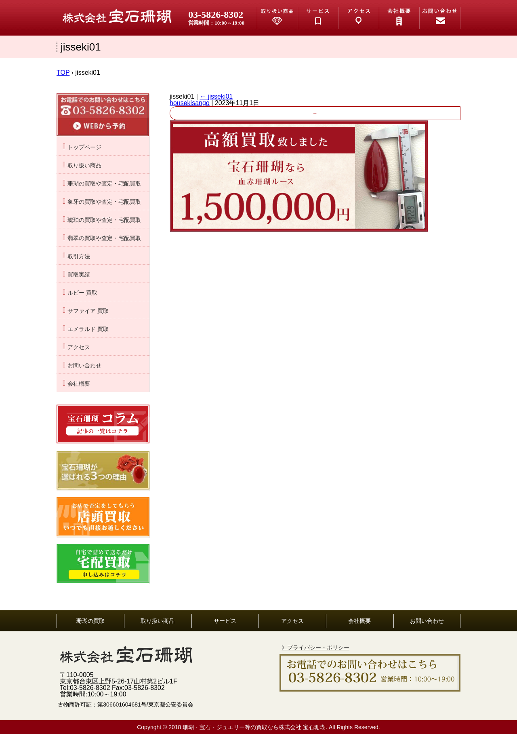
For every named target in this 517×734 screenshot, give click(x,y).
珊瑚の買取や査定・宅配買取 (104, 184)
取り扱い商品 (84, 165)
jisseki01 (216, 96)
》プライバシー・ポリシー (315, 647)
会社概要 (78, 384)
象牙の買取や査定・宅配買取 (104, 202)
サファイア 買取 (88, 311)
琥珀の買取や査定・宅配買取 (104, 220)
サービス (225, 621)
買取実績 (78, 275)
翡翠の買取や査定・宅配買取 (104, 238)
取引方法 (78, 256)
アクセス (78, 347)
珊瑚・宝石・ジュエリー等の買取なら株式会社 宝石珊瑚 (254, 727)
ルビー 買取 (82, 293)
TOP (63, 72)
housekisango (190, 102)
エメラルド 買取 (88, 329)
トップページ (84, 147)
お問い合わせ (84, 366)
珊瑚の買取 (90, 621)
